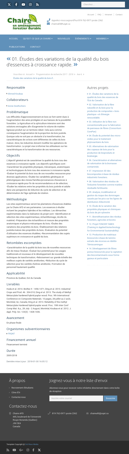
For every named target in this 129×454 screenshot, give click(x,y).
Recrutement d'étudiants (21, 388)
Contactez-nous (17, 397)
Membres (102, 38)
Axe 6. (79, 74)
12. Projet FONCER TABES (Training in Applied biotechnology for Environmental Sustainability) (103, 227)
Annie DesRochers (17, 106)
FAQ (99, 14)
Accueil (91, 14)
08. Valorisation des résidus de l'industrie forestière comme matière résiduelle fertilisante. (104, 184)
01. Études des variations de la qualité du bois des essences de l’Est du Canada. (102, 97)
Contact (119, 14)
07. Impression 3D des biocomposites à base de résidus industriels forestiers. (103, 174)
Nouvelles (64, 38)
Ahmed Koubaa (15, 93)
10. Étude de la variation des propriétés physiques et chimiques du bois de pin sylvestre (103, 209)
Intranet (108, 14)
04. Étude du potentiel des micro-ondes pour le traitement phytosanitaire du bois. (104, 138)
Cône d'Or (14, 392)
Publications (17, 46)
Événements (83, 38)
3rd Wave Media (31, 444)
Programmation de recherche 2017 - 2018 (54, 74)
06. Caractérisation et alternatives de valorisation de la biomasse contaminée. (104, 163)
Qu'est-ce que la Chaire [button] (38, 38)
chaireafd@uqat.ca (60, 23)
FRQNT (11, 333)
